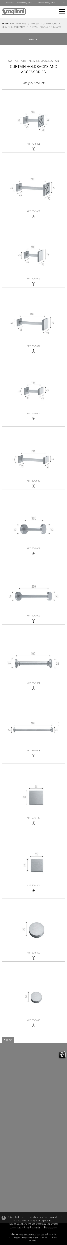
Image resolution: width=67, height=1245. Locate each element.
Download (10, 3)
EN (64, 2)
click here (49, 1234)
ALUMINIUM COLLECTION (13, 27)
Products (35, 24)
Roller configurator (24, 3)
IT (60, 2)
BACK (9, 1040)
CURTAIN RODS (50, 24)
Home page (21, 24)
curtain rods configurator (45, 3)
